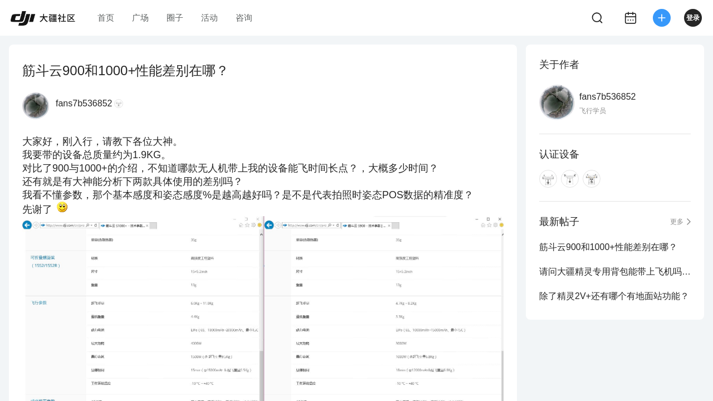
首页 (105, 17)
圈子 (175, 17)
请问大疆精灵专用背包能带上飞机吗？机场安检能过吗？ (615, 271)
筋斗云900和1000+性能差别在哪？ (608, 247)
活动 (209, 17)
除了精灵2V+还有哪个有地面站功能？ (614, 296)
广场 (140, 17)
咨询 (244, 17)
